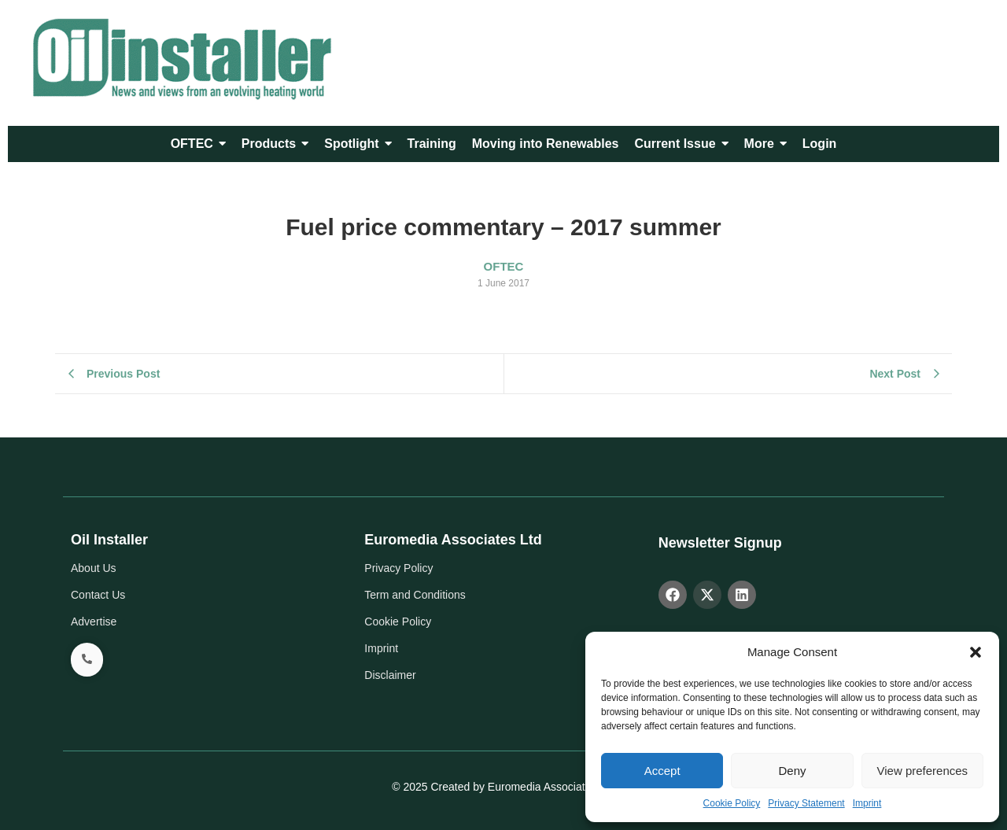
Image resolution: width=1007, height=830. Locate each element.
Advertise (93, 621)
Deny (792, 770)
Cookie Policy (732, 803)
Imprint (867, 803)
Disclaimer (389, 675)
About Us (93, 568)
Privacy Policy (398, 568)
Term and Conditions (414, 594)
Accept (662, 770)
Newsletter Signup (720, 543)
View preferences (922, 770)
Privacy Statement (806, 803)
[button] (975, 652)
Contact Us (98, 594)
